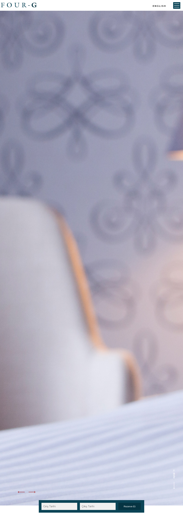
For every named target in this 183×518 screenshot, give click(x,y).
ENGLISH (159, 5)
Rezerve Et (129, 506)
